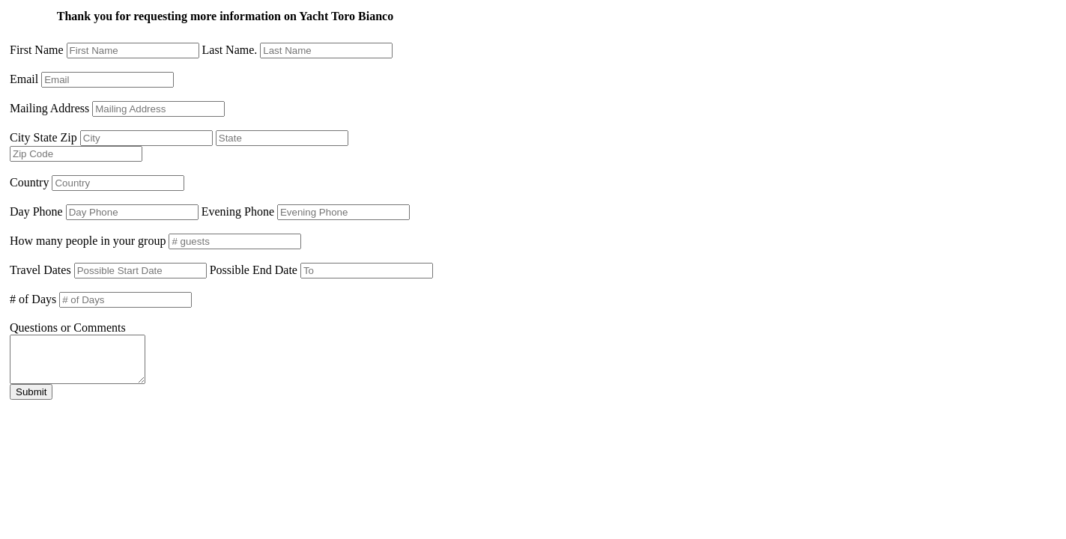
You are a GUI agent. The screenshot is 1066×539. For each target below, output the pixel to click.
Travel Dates (40, 270)
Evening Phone (238, 211)
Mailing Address (49, 108)
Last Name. (230, 49)
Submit (31, 400)
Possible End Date (253, 270)
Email (24, 79)
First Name (37, 49)
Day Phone (36, 211)
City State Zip (43, 137)
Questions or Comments (68, 327)
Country (29, 182)
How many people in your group (88, 240)
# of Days (33, 299)
